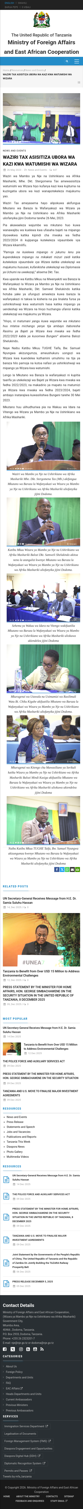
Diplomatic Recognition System (25, 1463)
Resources (17, 70)
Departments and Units (19, 1377)
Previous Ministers (17, 1405)
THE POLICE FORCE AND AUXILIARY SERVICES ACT (34, 1061)
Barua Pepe (11, 7)
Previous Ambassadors (19, 1410)
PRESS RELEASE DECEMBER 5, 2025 (32, 1281)
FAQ (8, 1382)
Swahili (22, 3)
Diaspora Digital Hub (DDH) (22, 1455)
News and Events (35, 70)
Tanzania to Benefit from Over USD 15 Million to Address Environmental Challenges (41, 973)
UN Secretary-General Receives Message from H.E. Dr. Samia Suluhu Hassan (40, 900)
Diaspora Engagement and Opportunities (28, 1448)
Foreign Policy (14, 1371)
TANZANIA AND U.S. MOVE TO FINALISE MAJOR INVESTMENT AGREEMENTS (40, 1093)
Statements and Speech (21, 1126)
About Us (11, 1366)
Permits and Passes (18, 1470)
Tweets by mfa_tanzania (17, 1476)
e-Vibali (26, 7)
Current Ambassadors (19, 1399)
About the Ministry (28, 1496)
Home (6, 70)
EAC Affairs (14, 1388)
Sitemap (69, 1496)
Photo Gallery (14, 1151)
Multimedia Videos (18, 1156)
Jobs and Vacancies (18, 1131)
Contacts (52, 1496)
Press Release (15, 1121)
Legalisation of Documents (20, 1433)
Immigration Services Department (26, 1426)
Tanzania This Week (18, 1141)
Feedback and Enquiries (30, 1501)
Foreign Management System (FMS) (27, 1441)
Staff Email (58, 1501)
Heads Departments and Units (24, 1394)
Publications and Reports (21, 1136)
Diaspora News (16, 1146)
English (9, 3)
